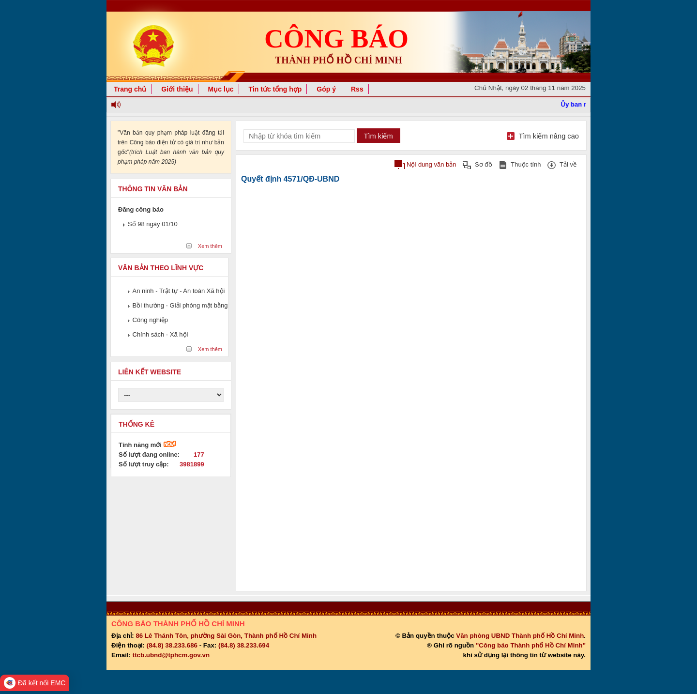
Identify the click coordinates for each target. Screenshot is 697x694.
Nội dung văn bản (431, 164)
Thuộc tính (526, 164)
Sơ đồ (483, 164)
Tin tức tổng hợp (275, 89)
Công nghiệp (150, 320)
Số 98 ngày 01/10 (153, 224)
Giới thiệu (177, 89)
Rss (357, 89)
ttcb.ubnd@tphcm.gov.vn (171, 655)
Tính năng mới (147, 444)
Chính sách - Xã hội (160, 334)
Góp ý (326, 89)
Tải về (568, 164)
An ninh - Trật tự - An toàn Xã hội (179, 290)
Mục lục (221, 89)
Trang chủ (130, 89)
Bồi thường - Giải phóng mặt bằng (180, 305)
